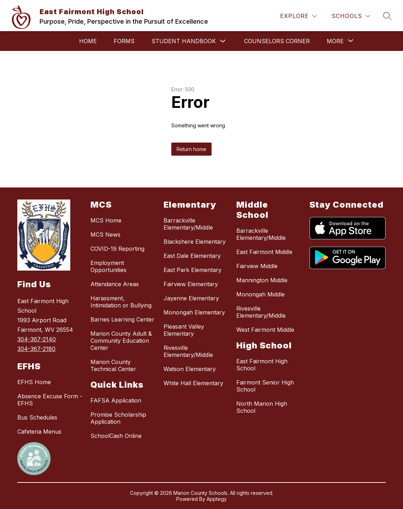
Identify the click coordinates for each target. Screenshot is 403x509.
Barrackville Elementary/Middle (188, 224)
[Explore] (298, 16)
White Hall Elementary (193, 383)
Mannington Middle (262, 280)
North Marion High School (261, 407)
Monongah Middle (260, 294)
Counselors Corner (277, 41)
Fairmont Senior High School (265, 386)
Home (88, 41)
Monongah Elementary (194, 312)
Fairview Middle (257, 266)
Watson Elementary (190, 368)
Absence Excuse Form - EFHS (49, 400)
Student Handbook (184, 41)
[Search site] (387, 16)
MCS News (105, 234)
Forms (124, 41)
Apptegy (217, 499)
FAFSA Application (115, 400)
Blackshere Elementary (195, 241)
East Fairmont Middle (264, 251)
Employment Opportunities (108, 266)
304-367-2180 (36, 348)
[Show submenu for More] (335, 41)
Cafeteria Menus (39, 431)
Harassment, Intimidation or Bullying (121, 302)
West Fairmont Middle (265, 329)
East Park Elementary (192, 269)
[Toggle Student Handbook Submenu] (223, 41)
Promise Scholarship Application (118, 418)
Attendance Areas (114, 284)
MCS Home (106, 220)
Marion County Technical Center (113, 365)
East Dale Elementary (192, 255)
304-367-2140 (36, 339)
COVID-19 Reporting (117, 248)
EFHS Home (34, 382)
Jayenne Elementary (191, 298)
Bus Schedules (37, 417)
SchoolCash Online (116, 435)
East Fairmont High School (262, 365)
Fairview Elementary (191, 284)
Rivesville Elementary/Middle (188, 351)
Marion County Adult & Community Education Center (121, 340)
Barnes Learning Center (122, 319)
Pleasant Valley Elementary (184, 330)
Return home (191, 149)
